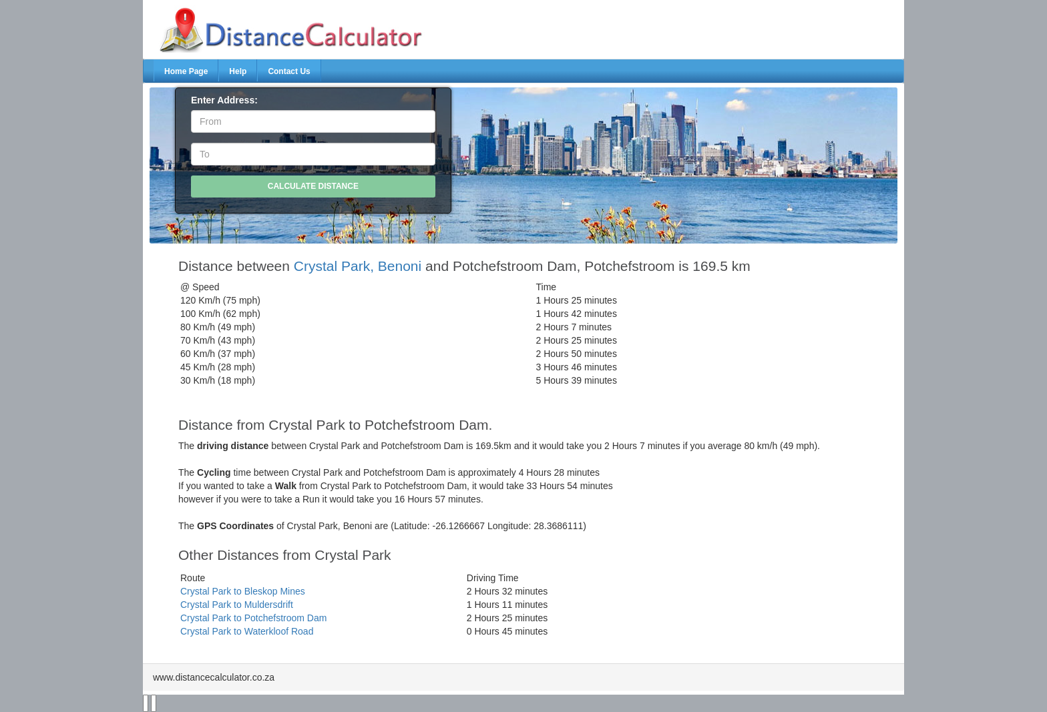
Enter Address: (224, 100)
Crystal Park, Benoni (357, 266)
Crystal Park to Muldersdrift (236, 604)
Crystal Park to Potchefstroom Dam (253, 618)
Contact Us (289, 71)
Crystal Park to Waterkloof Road (246, 631)
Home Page (186, 71)
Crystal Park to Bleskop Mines (242, 591)
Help (237, 71)
